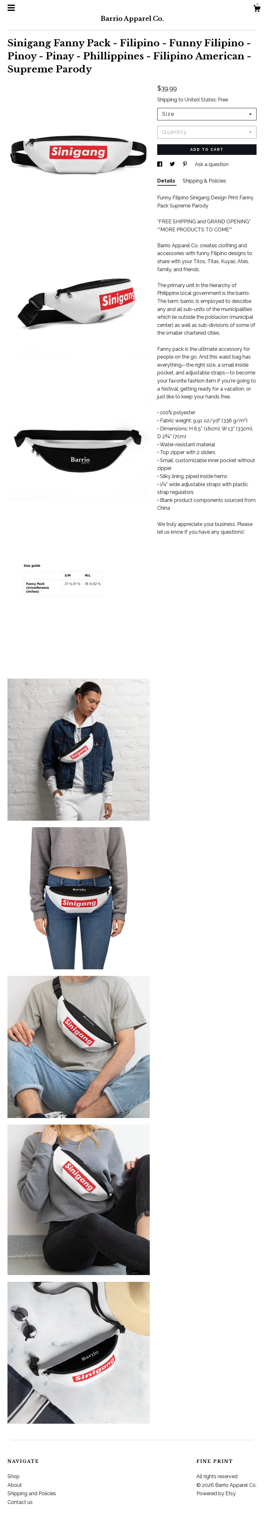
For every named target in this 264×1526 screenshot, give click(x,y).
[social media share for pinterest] (185, 164)
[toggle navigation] (11, 8)
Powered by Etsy (216, 1493)
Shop (13, 1476)
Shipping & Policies (204, 181)
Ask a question (212, 164)
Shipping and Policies (31, 1493)
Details (167, 181)
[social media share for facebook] (160, 164)
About (14, 1485)
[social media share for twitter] (173, 164)
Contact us (20, 1502)
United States (200, 100)
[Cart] (256, 9)
